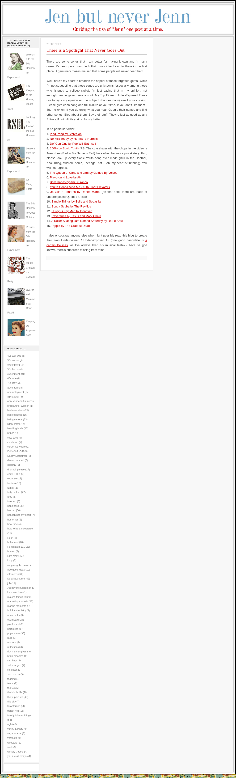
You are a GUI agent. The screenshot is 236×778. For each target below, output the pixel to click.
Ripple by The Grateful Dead (70, 226)
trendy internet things (19, 715)
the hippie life (14, 692)
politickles (12, 628)
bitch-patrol (13, 424)
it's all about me (16, 578)
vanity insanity (15, 728)
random (11, 642)
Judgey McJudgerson (19, 587)
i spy (10, 560)
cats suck (12, 437)
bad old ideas (14, 414)
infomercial (13, 574)
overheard (13, 619)
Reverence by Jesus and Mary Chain (76, 216)
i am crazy (13, 555)
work (10, 747)
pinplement (13, 624)
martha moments (16, 606)
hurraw (11, 551)
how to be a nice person (20, 528)
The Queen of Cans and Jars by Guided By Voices (83, 172)
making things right (18, 597)
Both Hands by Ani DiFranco (69, 182)
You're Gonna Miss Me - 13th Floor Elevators (80, 187)
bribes (10, 432)
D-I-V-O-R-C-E (15, 451)
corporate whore (16, 446)
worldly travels (15, 751)
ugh (9, 724)
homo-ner (12, 519)
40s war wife (14, 355)
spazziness (13, 674)
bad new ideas (15, 410)
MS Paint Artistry (16, 610)
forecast (11, 501)
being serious (14, 419)
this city (11, 701)
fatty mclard (13, 492)
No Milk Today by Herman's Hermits (74, 138)
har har (11, 510)
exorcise (12, 478)
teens (10, 683)
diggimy (11, 464)
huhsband (12, 542)
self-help (12, 660)
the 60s (11, 687)
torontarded (13, 706)
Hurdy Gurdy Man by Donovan (71, 211)
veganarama (14, 733)
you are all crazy (16, 756)
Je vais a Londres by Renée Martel (75, 192)
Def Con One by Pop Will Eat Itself (73, 143)
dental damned (15, 460)
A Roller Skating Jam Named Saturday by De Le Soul (87, 221)
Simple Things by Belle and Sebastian (76, 201)
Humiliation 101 (16, 546)
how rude (12, 524)
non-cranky (13, 615)
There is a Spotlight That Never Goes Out (85, 50)
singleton (12, 669)
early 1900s (13, 474)
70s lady (12, 382)
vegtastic (12, 737)
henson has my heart (19, 514)
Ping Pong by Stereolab (65, 134)
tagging (11, 678)
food (9, 496)
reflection (12, 647)
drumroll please (16, 469)
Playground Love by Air (65, 177)
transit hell (13, 710)
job (9, 583)
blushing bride (15, 428)
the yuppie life (15, 697)
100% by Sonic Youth (64, 148)
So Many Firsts (29, 184)
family (10, 487)
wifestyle (12, 742)
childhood (12, 442)
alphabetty (13, 396)
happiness (13, 505)
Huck (10, 537)
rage (9, 637)
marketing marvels (17, 601)
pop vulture (13, 633)
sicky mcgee (14, 665)
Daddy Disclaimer (17, 455)
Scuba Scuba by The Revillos (71, 206)
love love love (15, 592)
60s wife (12, 378)
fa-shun (11, 483)
